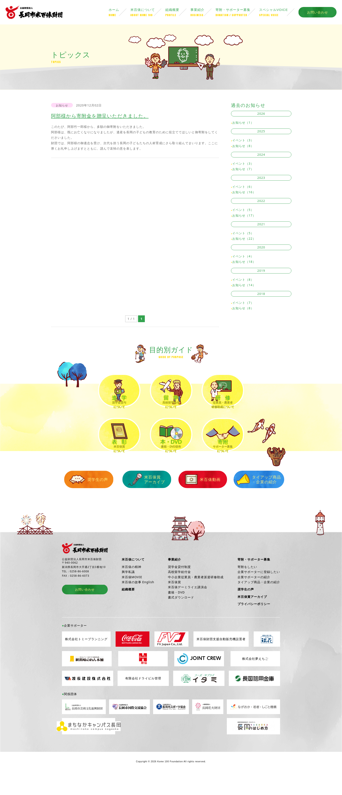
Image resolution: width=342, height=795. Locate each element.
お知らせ (62, 106)
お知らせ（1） (243, 123)
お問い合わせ (317, 13)
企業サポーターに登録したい (259, 591)
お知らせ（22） (244, 239)
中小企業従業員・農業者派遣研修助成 (196, 597)
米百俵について (147, 12)
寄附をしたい (247, 586)
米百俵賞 (174, 602)
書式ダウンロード (181, 617)
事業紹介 (202, 12)
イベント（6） (243, 187)
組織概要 (177, 12)
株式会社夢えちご (255, 678)
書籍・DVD (176, 612)
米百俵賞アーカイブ (144, 499)
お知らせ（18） (244, 263)
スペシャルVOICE (278, 12)
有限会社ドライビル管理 (143, 698)
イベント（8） (243, 280)
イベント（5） (243, 211)
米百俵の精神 (131, 586)
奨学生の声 (90, 499)
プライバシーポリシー (254, 623)
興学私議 (128, 591)
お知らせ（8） (243, 147)
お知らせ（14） (244, 286)
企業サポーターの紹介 (254, 597)
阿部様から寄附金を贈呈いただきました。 (102, 116)
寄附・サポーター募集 (237, 12)
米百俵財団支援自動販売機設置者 (221, 659)
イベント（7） (243, 303)
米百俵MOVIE (132, 597)
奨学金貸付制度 (179, 586)
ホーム (119, 12)
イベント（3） (243, 141)
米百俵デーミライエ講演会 (187, 607)
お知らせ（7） (243, 170)
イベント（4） (243, 257)
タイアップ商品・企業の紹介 (251, 499)
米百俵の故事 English (138, 602)
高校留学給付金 (179, 591)
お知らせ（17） (244, 216)
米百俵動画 (197, 499)
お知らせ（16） (244, 193)
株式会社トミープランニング (86, 659)
